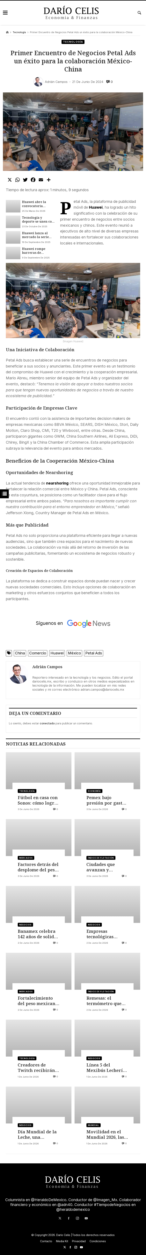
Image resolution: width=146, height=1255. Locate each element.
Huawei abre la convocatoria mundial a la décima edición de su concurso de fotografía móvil (36, 204)
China (20, 653)
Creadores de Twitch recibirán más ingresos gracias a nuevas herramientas (36, 1067)
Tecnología (19, 32)
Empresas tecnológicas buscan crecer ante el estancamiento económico (106, 934)
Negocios (25, 925)
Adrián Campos (47, 666)
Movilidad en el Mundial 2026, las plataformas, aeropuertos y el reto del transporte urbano (107, 1134)
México (74, 653)
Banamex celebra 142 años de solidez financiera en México (38, 934)
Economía (94, 791)
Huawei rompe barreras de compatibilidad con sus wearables (37, 251)
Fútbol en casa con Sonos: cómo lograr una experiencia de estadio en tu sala (39, 800)
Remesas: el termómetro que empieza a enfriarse (103, 1000)
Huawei (57, 653)
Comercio (37, 653)
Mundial (93, 1125)
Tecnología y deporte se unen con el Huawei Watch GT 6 (38, 220)
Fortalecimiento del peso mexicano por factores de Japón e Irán (38, 1000)
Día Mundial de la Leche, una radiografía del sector (37, 1134)
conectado (47, 723)
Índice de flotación (101, 858)
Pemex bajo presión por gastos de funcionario (106, 800)
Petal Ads (93, 653)
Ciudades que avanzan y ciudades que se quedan (103, 867)
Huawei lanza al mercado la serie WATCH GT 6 (35, 235)
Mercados (26, 858)
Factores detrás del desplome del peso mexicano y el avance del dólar (38, 867)
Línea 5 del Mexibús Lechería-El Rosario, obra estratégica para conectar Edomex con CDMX (106, 1067)
